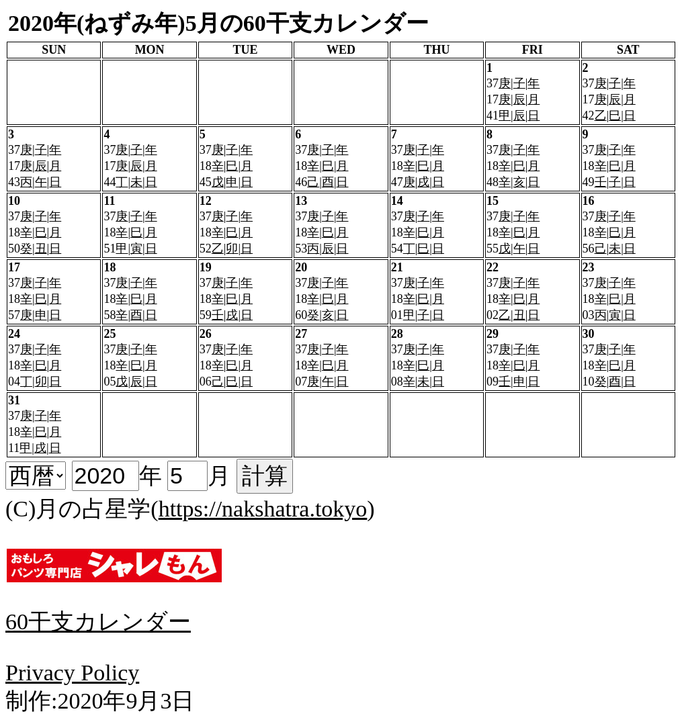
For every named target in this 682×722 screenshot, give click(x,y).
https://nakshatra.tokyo (263, 508)
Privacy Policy (72, 672)
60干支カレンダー (98, 621)
